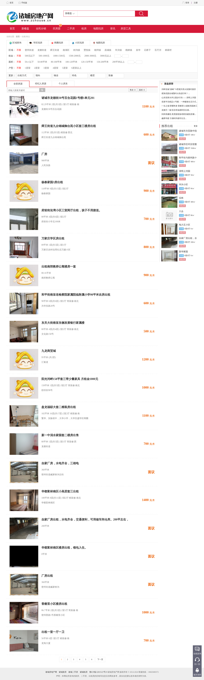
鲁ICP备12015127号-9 (98, 672)
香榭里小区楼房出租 (54, 603)
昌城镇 (108, 50)
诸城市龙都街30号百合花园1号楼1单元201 (68, 97)
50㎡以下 (29, 62)
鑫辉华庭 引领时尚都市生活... (174, 118)
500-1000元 (44, 56)
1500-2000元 (75, 56)
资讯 (112, 28)
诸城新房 (62, 672)
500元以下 (30, 56)
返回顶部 (197, 675)
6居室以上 (76, 68)
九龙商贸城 (48, 350)
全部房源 (18, 84)
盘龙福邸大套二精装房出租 (58, 407)
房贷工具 (126, 28)
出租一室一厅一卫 (52, 632)
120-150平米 (87, 62)
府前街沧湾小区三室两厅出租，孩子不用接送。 (71, 210)
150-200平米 (103, 62)
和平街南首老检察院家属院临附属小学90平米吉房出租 (75, 294)
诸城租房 (83, 672)
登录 (187, 3)
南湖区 (66, 50)
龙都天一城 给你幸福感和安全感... (176, 110)
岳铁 (181, 198)
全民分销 (41, 28)
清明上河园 (184, 171)
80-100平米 (56, 62)
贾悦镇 (87, 50)
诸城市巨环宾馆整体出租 (188, 144)
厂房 (44, 154)
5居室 (65, 68)
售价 (132, 90)
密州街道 (29, 50)
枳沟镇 (76, 50)
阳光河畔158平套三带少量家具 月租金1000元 (69, 379)
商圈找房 (58, 43)
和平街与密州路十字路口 (188, 158)
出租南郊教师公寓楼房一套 (58, 266)
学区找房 (37, 43)
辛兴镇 (118, 50)
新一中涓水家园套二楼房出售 (60, 435)
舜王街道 (54, 50)
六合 (181, 211)
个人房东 (63, 83)
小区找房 (79, 43)
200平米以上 (118, 62)
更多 (196, 126)
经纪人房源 (40, 83)
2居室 (37, 68)
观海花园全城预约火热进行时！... (176, 93)
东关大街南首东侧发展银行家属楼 (62, 322)
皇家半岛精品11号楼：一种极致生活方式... (179, 102)
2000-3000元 (90, 56)
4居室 (55, 68)
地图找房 (98, 28)
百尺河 (158, 50)
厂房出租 (47, 575)
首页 (11, 3)
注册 (196, 3)
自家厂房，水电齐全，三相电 (60, 463)
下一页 (100, 659)
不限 (19, 50)
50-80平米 (42, 62)
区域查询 (16, 43)
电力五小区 (184, 225)
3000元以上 (105, 56)
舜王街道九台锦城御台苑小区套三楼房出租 (68, 126)
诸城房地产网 (51, 672)
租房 (84, 28)
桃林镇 (128, 50)
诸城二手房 (73, 672)
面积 (141, 90)
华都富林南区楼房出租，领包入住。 (64, 547)
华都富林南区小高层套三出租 (60, 491)
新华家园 (183, 251)
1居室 (27, 68)
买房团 (57, 27)
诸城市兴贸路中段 (188, 131)
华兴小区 (183, 184)
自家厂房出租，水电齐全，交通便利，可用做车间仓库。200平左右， (85, 519)
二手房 (71, 28)
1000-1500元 (59, 56)
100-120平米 (71, 62)
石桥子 (147, 50)
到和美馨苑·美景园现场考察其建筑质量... (179, 114)
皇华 (138, 50)
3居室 (46, 68)
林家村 (168, 50)
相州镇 (97, 50)
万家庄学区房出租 (52, 238)
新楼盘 (25, 28)
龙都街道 (41, 50)
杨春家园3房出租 (52, 182)
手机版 (24, 3)
